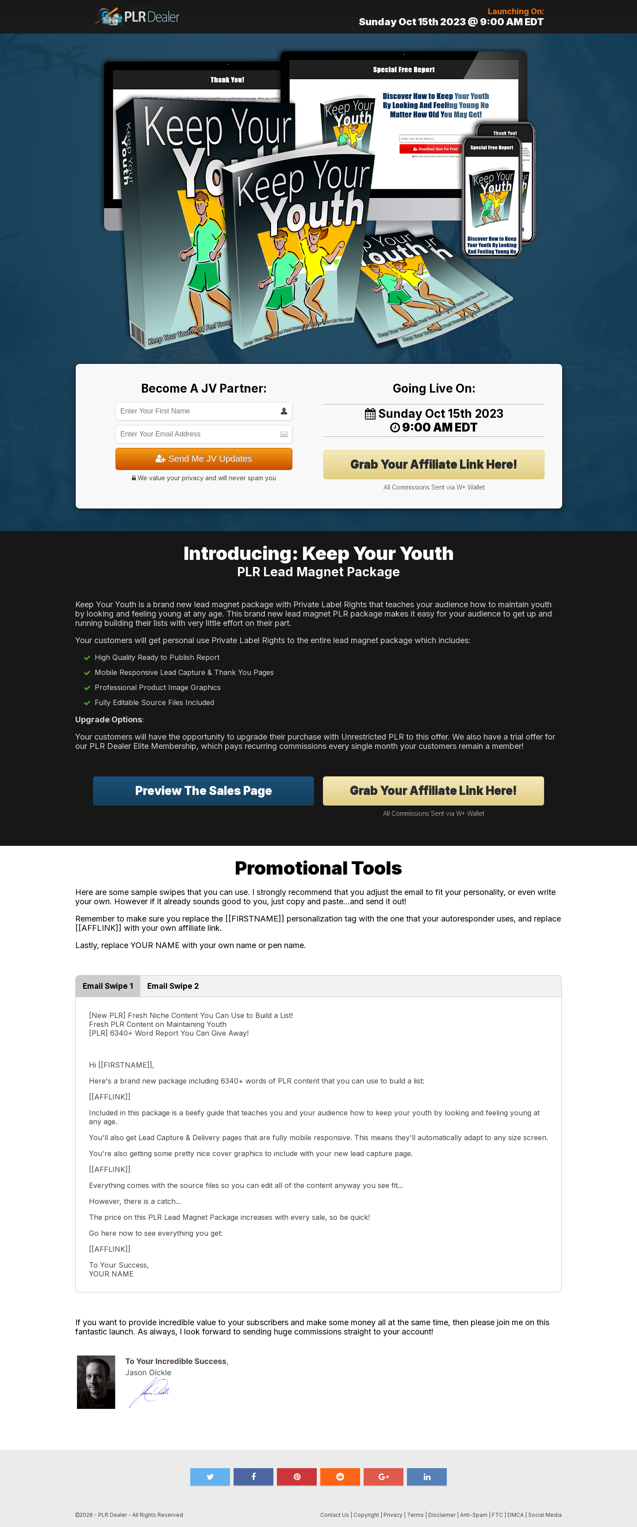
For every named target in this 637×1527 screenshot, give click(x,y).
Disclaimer (442, 1515)
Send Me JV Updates (204, 458)
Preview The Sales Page (203, 791)
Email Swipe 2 (173, 986)
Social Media (545, 1515)
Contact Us (334, 1515)
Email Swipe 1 (108, 986)
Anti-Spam (473, 1515)
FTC (497, 1515)
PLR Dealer (112, 1515)
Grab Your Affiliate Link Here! (434, 464)
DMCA (515, 1515)
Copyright (366, 1515)
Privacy (393, 1515)
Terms (415, 1515)
